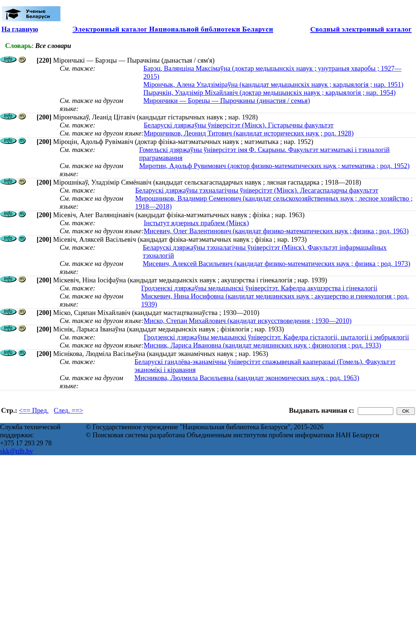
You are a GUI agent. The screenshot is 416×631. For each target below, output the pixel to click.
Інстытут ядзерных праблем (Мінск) (196, 223)
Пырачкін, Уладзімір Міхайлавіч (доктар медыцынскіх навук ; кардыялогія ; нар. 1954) (269, 92)
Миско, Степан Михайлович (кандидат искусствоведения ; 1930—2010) (248, 320)
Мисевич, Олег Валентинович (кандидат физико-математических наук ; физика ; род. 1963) (276, 231)
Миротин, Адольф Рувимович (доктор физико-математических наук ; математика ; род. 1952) (274, 166)
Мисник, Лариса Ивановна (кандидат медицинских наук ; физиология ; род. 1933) (262, 345)
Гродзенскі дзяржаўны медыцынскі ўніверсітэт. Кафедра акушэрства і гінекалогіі (259, 288)
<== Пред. (34, 410)
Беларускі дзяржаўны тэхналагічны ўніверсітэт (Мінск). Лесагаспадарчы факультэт (256, 190)
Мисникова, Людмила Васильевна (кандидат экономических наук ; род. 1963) (246, 378)
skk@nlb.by (16, 451)
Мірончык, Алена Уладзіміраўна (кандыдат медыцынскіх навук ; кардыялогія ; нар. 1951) (273, 84)
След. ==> (68, 410)
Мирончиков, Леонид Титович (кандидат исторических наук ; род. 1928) (248, 133)
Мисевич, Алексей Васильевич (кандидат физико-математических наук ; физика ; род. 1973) (276, 263)
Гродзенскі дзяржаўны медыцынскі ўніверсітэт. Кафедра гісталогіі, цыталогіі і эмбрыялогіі (276, 337)
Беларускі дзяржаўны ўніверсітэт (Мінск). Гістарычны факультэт (238, 125)
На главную (19, 29)
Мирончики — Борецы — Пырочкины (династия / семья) (226, 100)
